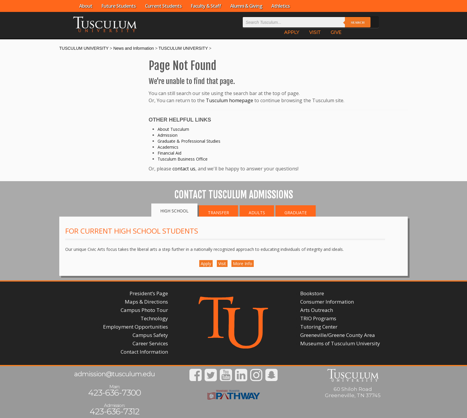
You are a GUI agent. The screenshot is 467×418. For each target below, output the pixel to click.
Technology (154, 318)
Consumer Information (327, 301)
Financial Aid (169, 153)
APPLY (291, 32)
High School (174, 211)
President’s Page (149, 293)
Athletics (280, 6)
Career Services (150, 343)
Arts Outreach (316, 310)
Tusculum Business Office (183, 159)
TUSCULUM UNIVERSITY (83, 48)
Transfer (218, 212)
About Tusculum (173, 129)
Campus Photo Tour (144, 310)
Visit (222, 263)
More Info (242, 263)
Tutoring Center (318, 326)
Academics (168, 147)
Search (358, 22)
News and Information (133, 48)
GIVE (336, 32)
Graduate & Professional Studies (189, 141)
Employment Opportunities (135, 326)
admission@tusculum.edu (114, 374)
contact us (183, 168)
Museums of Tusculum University (340, 343)
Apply (206, 263)
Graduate (295, 212)
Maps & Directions (146, 301)
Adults (257, 212)
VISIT (314, 32)
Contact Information (144, 351)
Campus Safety (150, 335)
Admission (168, 135)
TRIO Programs (318, 318)
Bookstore (312, 293)
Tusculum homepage (229, 100)
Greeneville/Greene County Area (337, 335)
